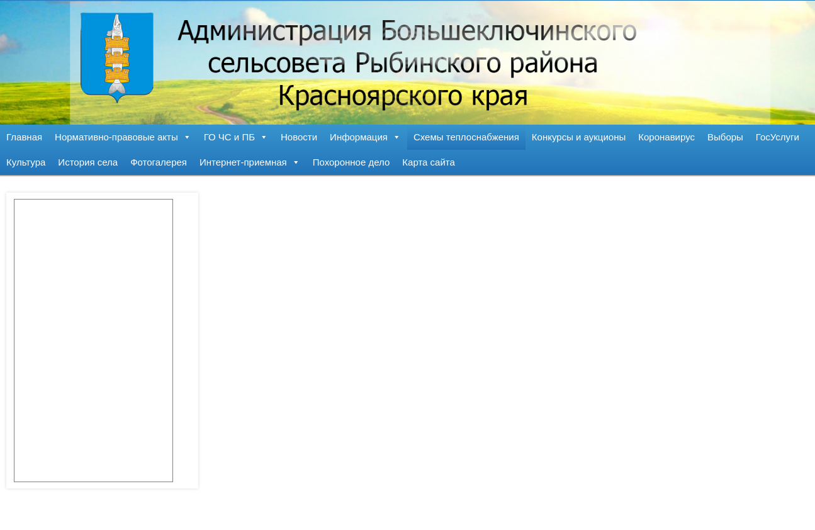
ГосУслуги (777, 137)
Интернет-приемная (250, 162)
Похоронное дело (351, 162)
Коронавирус (666, 137)
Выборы (725, 137)
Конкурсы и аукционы (579, 137)
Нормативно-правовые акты (123, 137)
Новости (299, 137)
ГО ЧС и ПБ (236, 137)
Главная (24, 137)
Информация (365, 137)
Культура (25, 162)
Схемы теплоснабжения (466, 137)
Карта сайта (428, 162)
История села (88, 162)
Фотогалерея (158, 162)
